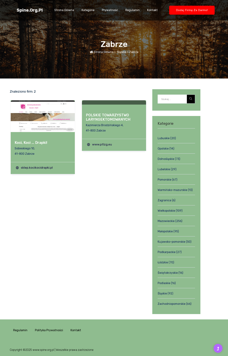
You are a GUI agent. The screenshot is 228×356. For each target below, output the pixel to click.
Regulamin (132, 10)
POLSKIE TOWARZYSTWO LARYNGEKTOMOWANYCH (108, 117)
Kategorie (88, 10)
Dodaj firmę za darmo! (192, 10)
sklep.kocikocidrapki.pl (37, 167)
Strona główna (64, 10)
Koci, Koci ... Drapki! (31, 142)
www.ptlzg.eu (102, 144)
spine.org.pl (30, 10)
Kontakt (152, 10)
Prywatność (110, 10)
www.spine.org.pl (43, 350)
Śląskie (121, 52)
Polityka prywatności (49, 330)
